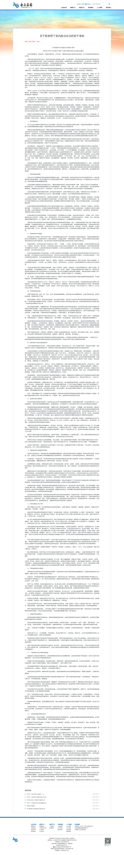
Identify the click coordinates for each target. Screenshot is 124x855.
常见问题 (57, 838)
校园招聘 (68, 831)
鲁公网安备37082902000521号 (62, 847)
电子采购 (81, 4)
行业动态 (41, 829)
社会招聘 (68, 829)
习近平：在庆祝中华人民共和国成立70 (36, 803)
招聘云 (89, 4)
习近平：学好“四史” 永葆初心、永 (35, 794)
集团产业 (81, 7)
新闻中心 (72, 7)
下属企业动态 (42, 828)
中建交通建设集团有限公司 (81, 828)
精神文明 (60, 829)
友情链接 (77, 824)
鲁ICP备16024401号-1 (62, 845)
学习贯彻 (60, 828)
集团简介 (33, 826)
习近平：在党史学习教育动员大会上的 (36, 797)
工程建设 (51, 826)
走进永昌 (64, 7)
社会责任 (41, 831)
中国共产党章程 (31, 806)
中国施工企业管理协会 (80, 829)
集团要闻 (41, 826)
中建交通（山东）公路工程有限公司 (84, 826)
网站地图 (51, 838)
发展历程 (33, 829)
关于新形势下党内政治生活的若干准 (36, 808)
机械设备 (51, 828)
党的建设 (90, 7)
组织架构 (33, 828)
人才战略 (68, 826)
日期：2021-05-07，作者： (33, 41)
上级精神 (60, 826)
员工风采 (68, 828)
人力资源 (99, 7)
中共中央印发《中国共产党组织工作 (36, 800)
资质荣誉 (33, 831)
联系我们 (108, 7)
